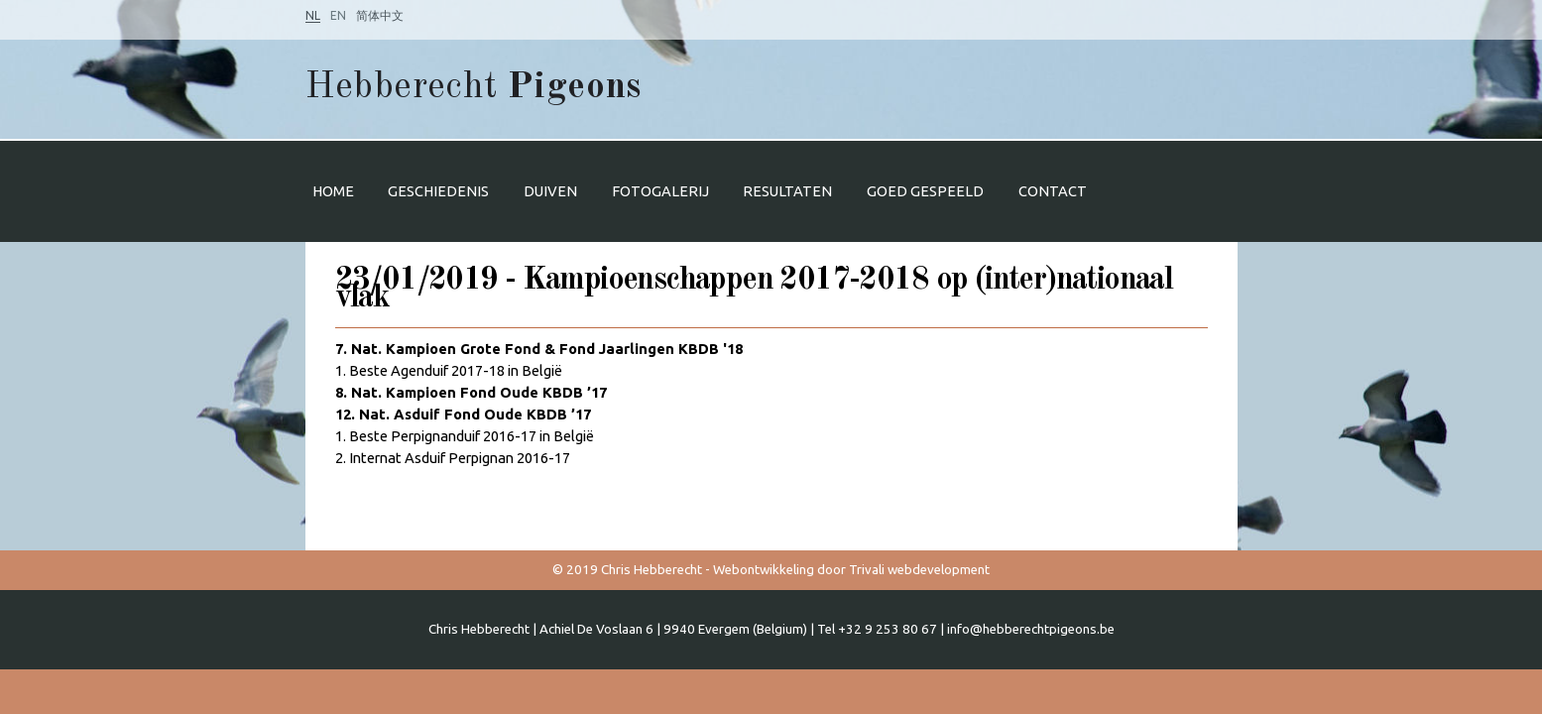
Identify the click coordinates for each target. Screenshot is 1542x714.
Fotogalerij (660, 190)
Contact (1052, 190)
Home (333, 190)
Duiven (550, 190)
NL (312, 15)
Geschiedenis (438, 190)
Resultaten (787, 190)
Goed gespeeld (925, 190)
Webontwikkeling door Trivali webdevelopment (851, 569)
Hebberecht (473, 87)
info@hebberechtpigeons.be (1031, 629)
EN (338, 15)
